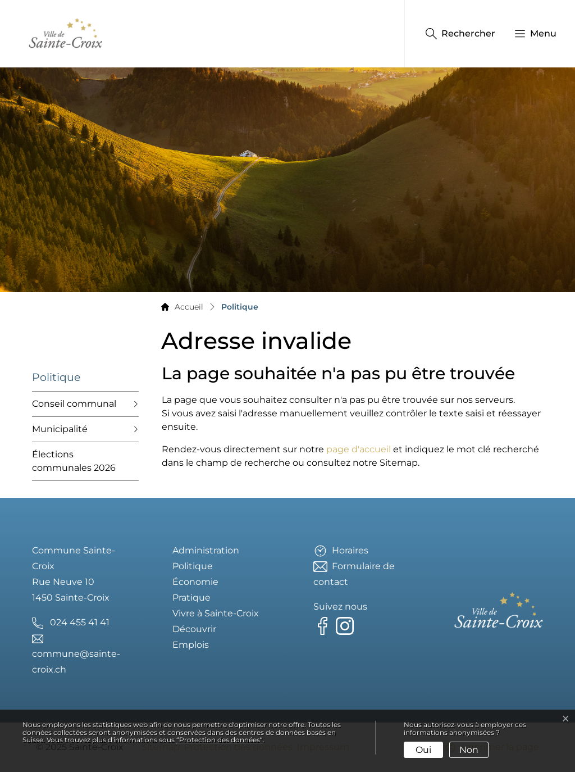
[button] (530, 33)
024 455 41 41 (79, 622)
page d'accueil (358, 449)
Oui (423, 749)
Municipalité (60, 429)
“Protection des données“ (219, 739)
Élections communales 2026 (74, 461)
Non (468, 749)
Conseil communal (74, 403)
